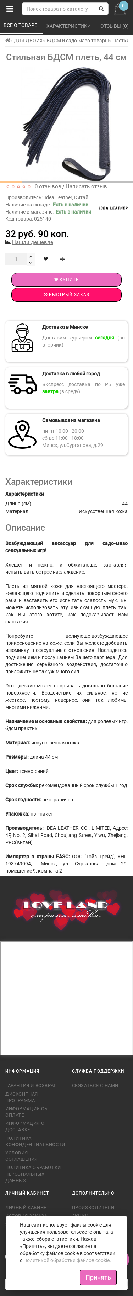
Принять (98, 1277)
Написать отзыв (86, 186)
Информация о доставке (24, 1126)
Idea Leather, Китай (66, 197)
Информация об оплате (26, 1112)
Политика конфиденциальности (33, 1141)
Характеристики (69, 26)
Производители (93, 1207)
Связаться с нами (95, 1085)
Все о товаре (21, 25)
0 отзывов (46, 186)
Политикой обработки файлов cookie (66, 1260)
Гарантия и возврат (30, 1085)
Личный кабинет (27, 1207)
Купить (66, 279)
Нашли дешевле (32, 242)
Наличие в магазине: (48, 212)
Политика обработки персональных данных (33, 1174)
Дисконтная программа (21, 1097)
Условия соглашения (21, 1156)
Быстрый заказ (66, 294)
